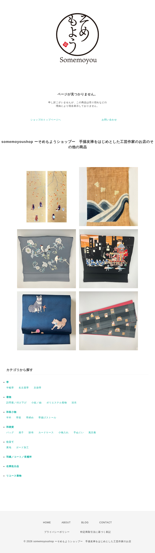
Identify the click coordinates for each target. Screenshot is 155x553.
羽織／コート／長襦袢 (19, 456)
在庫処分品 (12, 466)
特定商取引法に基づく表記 (95, 532)
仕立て (10, 442)
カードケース (46, 432)
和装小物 (11, 412)
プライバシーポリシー (57, 532)
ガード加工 (22, 447)
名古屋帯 (24, 387)
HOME (47, 522)
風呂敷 (92, 432)
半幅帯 (10, 387)
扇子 (21, 432)
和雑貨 (10, 427)
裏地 (8, 447)
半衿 (8, 417)
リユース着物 (14, 475)
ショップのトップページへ (45, 119)
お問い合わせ (109, 119)
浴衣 (74, 402)
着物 (8, 397)
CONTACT (105, 522)
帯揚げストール (47, 417)
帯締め (30, 417)
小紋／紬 (36, 402)
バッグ (10, 432)
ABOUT (66, 522)
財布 (31, 432)
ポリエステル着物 (56, 402)
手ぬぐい (79, 432)
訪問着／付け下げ (16, 402)
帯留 (18, 417)
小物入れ (63, 432)
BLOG (85, 522)
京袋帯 (37, 387)
